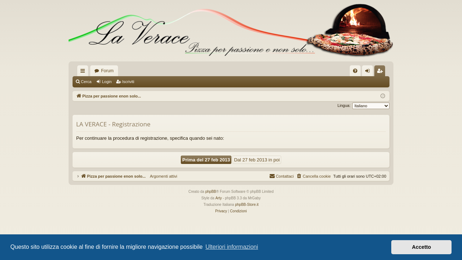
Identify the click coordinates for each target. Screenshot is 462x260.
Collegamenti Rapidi (84, 72)
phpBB (210, 192)
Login (107, 81)
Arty (218, 198)
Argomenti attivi (161, 176)
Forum (107, 70)
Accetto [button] (421, 247)
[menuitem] (355, 70)
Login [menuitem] (369, 72)
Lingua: (343, 105)
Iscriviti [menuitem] (381, 72)
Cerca (86, 81)
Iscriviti (128, 81)
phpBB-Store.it (246, 205)
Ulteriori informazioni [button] (231, 247)
